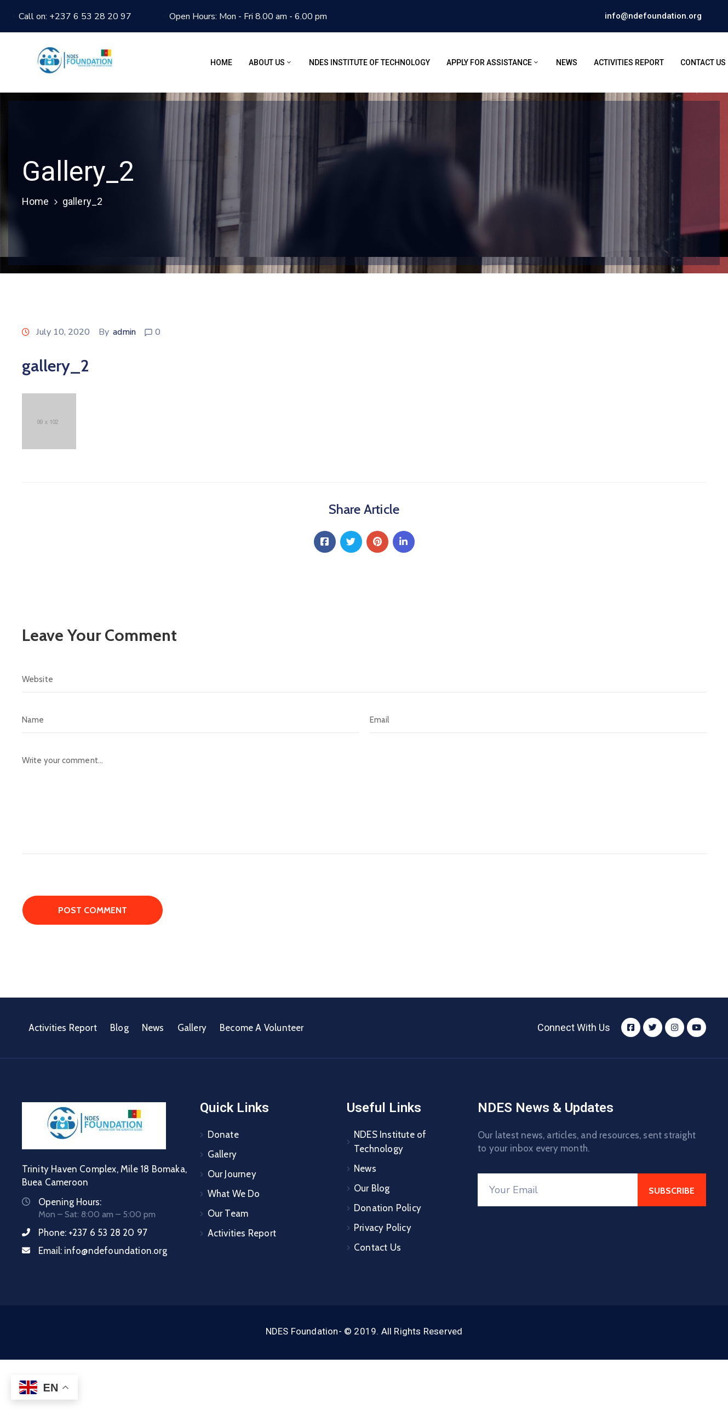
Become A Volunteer (262, 1027)
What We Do (234, 1193)
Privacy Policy (382, 1227)
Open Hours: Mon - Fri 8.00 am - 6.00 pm (248, 16)
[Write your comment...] (364, 800)
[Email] (538, 720)
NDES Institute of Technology (369, 62)
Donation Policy (387, 1207)
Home (221, 62)
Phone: (93, 1232)
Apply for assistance (493, 62)
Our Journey (232, 1173)
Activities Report (629, 62)
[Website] (364, 679)
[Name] (190, 720)
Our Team (228, 1213)
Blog (119, 1027)
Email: (102, 1250)
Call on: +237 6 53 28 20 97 (75, 16)
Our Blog (372, 1188)
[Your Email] (558, 1189)
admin (124, 332)
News (566, 62)
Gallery (192, 1027)
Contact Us (377, 1247)
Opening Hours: (69, 1201)
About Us (271, 62)
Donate (223, 1134)
